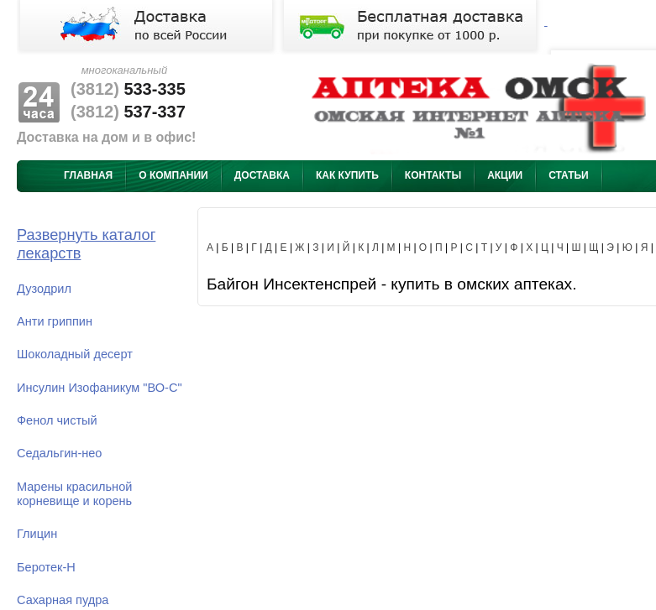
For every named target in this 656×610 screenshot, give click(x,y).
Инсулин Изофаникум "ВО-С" (99, 387)
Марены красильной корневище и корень (74, 494)
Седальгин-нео (59, 453)
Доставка (262, 175)
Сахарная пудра (62, 600)
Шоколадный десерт (75, 354)
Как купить (347, 175)
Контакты (433, 175)
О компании (173, 175)
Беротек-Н (46, 567)
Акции (504, 175)
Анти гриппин (54, 321)
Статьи (568, 175)
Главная (88, 175)
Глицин (37, 533)
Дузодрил (44, 288)
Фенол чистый (57, 420)
